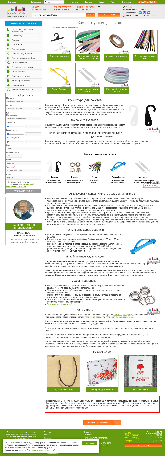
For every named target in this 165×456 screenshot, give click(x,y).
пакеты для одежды (123, 315)
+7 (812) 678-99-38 (61, 9)
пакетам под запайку (80, 217)
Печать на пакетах (18, 49)
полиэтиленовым (93, 317)
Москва (35, 7)
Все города (109, 15)
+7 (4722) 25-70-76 (154, 441)
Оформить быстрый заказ (99, 423)
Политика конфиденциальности (41, 450)
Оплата (101, 2)
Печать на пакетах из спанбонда (23, 58)
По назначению (17, 45)
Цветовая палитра (18, 85)
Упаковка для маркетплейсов (61, 304)
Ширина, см (11, 130)
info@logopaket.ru (139, 9)
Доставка (88, 2)
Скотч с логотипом (18, 72)
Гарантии (47, 432)
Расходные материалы (20, 63)
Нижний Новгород (85, 7)
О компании (126, 2)
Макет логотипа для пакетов (22, 54)
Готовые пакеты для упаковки (22, 67)
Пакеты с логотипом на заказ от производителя (23, 30)
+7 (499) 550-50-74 (39, 9)
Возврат (47, 435)
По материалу (17, 36)
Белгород (128, 441)
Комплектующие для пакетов (22, 90)
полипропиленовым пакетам (119, 317)
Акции (113, 2)
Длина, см (10, 122)
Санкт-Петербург (62, 7)
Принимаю (89, 443)
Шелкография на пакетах (21, 81)
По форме (15, 40)
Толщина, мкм (12, 138)
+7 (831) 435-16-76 (83, 9)
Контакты (74, 2)
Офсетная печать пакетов (21, 76)
